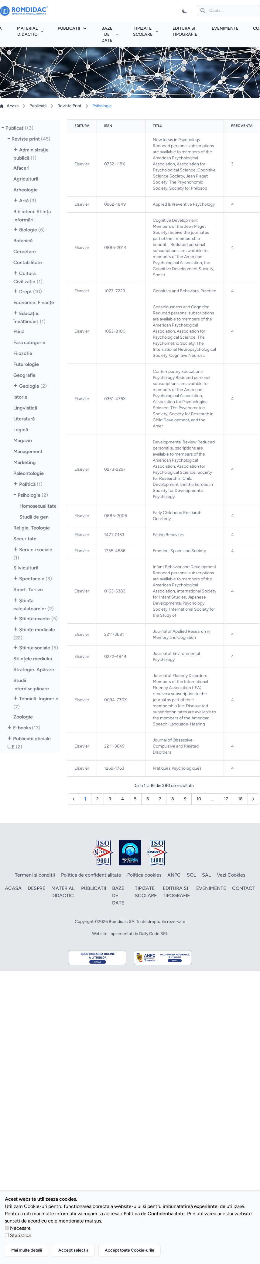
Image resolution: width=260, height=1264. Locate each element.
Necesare (20, 1228)
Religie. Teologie (31, 528)
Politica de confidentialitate (91, 875)
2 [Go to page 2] (97, 798)
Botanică (22, 241)
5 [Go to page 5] (135, 798)
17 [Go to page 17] (226, 798)
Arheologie (25, 190)
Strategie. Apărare (33, 669)
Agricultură (25, 179)
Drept (30, 291)
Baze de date (109, 34)
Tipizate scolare (145, 31)
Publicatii (72, 28)
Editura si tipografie (176, 891)
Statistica (20, 1235)
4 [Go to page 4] (122, 798)
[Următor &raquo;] (253, 799)
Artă (27, 201)
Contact (243, 888)
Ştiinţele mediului (32, 659)
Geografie (24, 375)
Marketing (24, 462)
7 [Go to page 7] (160, 798)
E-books (26, 728)
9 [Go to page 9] (185, 798)
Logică (20, 430)
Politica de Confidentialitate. (155, 1213)
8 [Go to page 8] (172, 798)
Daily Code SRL (153, 933)
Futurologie (26, 364)
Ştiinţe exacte (38, 619)
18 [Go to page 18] (240, 798)
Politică (31, 484)
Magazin (22, 440)
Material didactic (30, 31)
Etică (18, 331)
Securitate (24, 539)
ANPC (174, 875)
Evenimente (225, 28)
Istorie (20, 397)
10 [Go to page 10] (199, 798)
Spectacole (35, 579)
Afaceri (21, 168)
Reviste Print (69, 105)
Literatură (24, 419)
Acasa (9, 105)
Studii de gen (34, 517)
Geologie (33, 386)
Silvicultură (25, 568)
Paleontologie (28, 473)
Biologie (32, 230)
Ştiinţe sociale (38, 648)
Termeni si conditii (35, 875)
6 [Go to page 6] (147, 798)
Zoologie (23, 717)
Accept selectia (73, 1250)
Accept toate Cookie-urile (129, 1250)
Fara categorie (29, 342)
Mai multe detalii (26, 1250)
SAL (206, 875)
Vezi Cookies (231, 875)
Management (28, 451)
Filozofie (22, 353)
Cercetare (24, 251)
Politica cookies (144, 875)
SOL (191, 875)
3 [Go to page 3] (110, 798)
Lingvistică (25, 408)
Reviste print (31, 139)
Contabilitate (27, 262)
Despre (36, 888)
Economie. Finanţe (33, 302)
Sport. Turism (28, 589)
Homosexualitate (37, 506)
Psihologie (33, 495)
